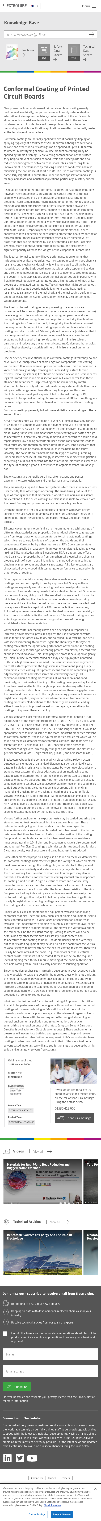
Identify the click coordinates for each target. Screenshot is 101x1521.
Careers (65, 1478)
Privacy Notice (86, 1396)
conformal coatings (31, 629)
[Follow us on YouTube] (32, 1458)
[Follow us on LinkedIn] (7, 1458)
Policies (52, 1478)
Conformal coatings (15, 139)
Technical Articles (21, 1110)
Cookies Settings (37, 1514)
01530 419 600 (66, 1108)
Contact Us (37, 1478)
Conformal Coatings (21, 1122)
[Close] (95, 1489)
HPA (52, 420)
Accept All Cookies (62, 1514)
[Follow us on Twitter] (20, 1458)
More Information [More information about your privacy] (52, 1505)
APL (61, 420)
